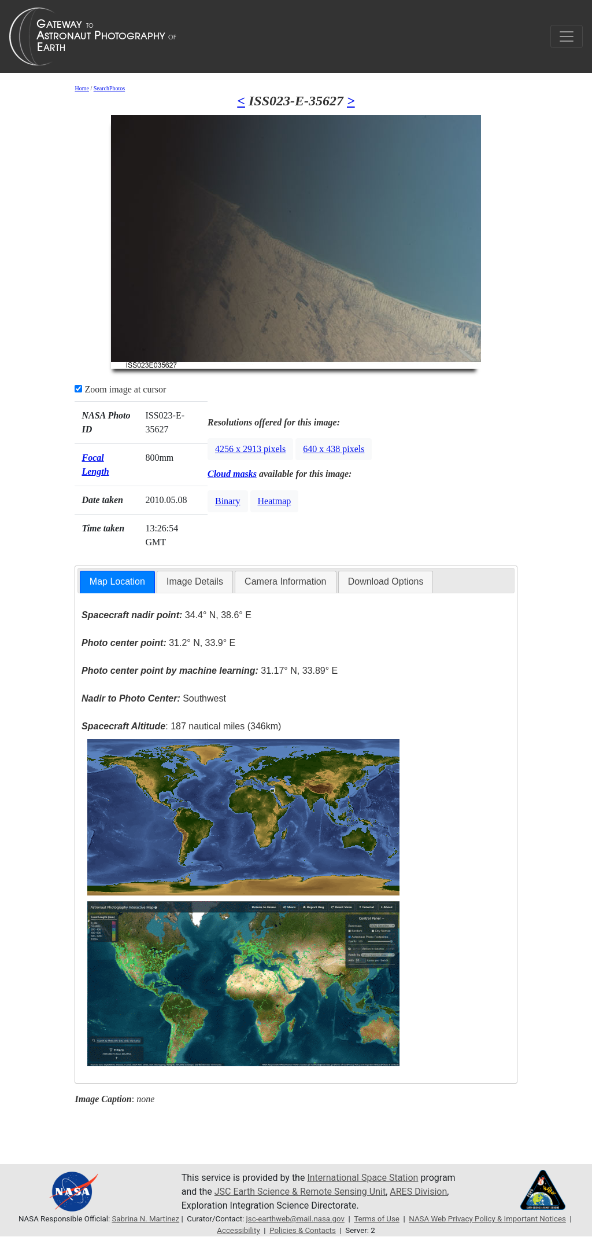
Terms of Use (376, 1218)
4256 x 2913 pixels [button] (250, 449)
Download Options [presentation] (386, 581)
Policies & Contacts (302, 1230)
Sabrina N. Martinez (145, 1218)
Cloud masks (232, 474)
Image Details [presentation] (194, 581)
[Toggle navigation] (566, 36)
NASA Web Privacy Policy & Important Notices (487, 1218)
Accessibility (238, 1230)
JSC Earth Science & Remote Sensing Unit (300, 1191)
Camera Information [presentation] (285, 581)
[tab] (117, 582)
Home (81, 88)
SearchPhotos (109, 88)
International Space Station (362, 1177)
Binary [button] (227, 501)
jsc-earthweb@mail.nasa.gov (295, 1218)
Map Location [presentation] (117, 581)
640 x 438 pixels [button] (333, 449)
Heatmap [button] (274, 501)
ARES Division (418, 1191)
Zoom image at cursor (120, 389)
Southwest (154, 698)
